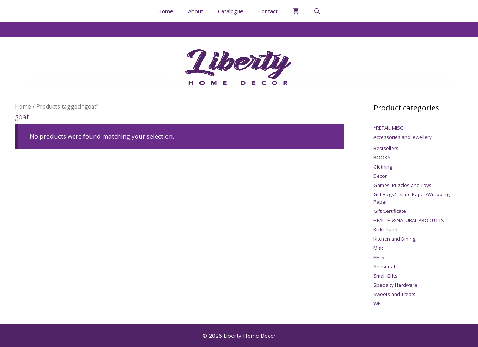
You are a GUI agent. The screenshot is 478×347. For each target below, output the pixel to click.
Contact (268, 11)
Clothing (382, 166)
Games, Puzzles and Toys (402, 185)
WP (377, 303)
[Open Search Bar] (317, 11)
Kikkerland (385, 229)
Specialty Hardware (395, 285)
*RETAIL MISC (388, 128)
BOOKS (381, 157)
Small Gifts (385, 275)
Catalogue (230, 11)
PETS (379, 257)
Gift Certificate (389, 211)
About (195, 11)
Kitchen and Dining (394, 238)
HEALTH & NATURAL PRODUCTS (408, 220)
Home (165, 11)
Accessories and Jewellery (402, 137)
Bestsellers (386, 148)
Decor (380, 176)
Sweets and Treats (394, 294)
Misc (378, 248)
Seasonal (384, 266)
